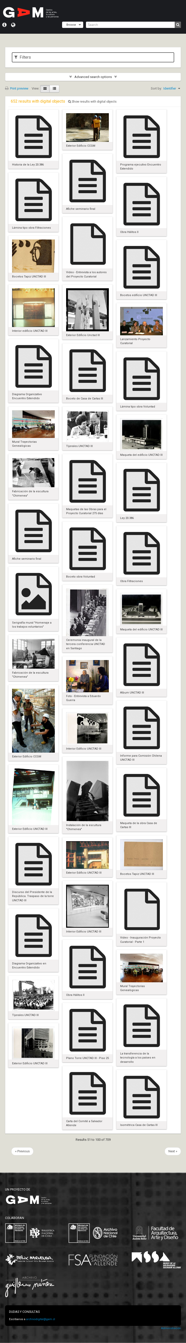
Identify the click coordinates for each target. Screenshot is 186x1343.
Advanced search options (93, 77)
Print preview (16, 88)
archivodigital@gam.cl (40, 1319)
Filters (22, 57)
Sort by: (156, 88)
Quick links (4, 25)
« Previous (22, 1151)
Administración (171, 1328)
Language (13, 25)
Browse (71, 24)
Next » (172, 1151)
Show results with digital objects (92, 101)
